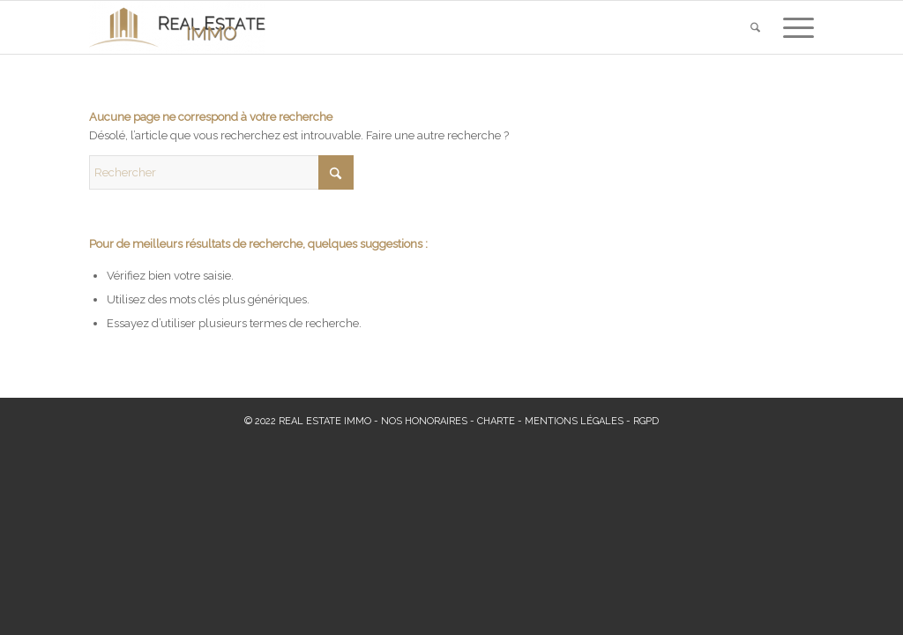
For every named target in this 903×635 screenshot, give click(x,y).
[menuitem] (755, 27)
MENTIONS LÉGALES (574, 421)
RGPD (646, 421)
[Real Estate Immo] (177, 27)
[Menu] (793, 27)
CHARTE (496, 421)
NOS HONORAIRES (424, 421)
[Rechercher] (755, 27)
